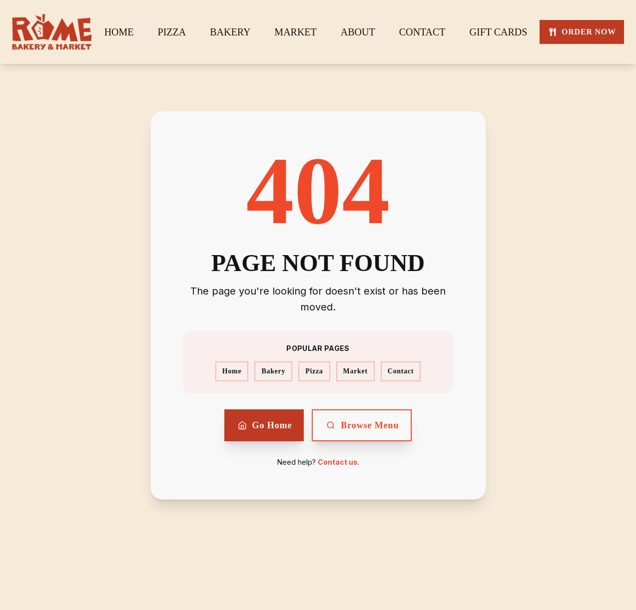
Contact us (338, 462)
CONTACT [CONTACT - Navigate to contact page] (422, 31)
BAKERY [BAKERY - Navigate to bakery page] (230, 31)
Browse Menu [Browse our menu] (362, 425)
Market (355, 371)
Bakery (273, 371)
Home (232, 371)
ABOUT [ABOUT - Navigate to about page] (358, 31)
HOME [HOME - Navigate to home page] (119, 31)
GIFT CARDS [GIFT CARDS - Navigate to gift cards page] (499, 31)
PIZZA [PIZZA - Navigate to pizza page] (172, 31)
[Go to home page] (52, 32)
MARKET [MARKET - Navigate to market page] (295, 31)
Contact (401, 371)
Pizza (314, 371)
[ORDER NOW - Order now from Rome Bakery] (582, 32)
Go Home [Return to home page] (264, 425)
